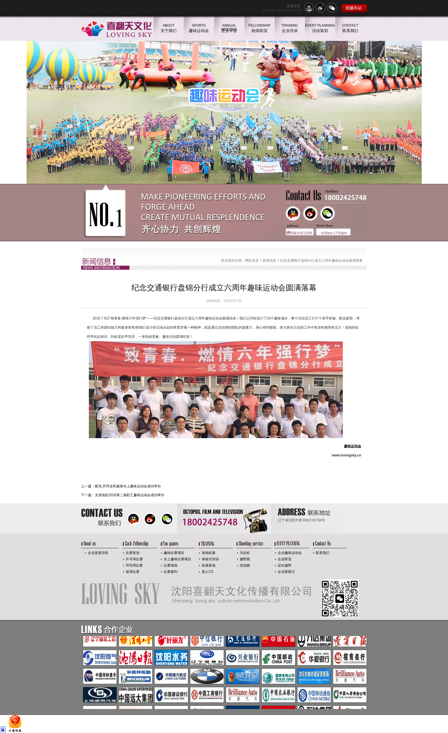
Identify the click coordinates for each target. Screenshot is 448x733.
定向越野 (284, 565)
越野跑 (245, 559)
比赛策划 (132, 553)
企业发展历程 (98, 553)
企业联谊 (284, 559)
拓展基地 (208, 565)
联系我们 (322, 553)
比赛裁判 (170, 572)
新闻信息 (269, 261)
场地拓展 (208, 553)
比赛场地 (170, 565)
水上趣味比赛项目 (177, 559)
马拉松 (245, 553)
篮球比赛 (132, 572)
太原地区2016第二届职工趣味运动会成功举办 (129, 495)
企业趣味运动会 (290, 553)
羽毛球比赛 (134, 565)
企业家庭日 (286, 572)
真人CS (207, 572)
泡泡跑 (245, 565)
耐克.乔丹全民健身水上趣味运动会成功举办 (128, 486)
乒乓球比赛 (134, 559)
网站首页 (252, 261)
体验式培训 (210, 559)
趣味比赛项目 (174, 553)
